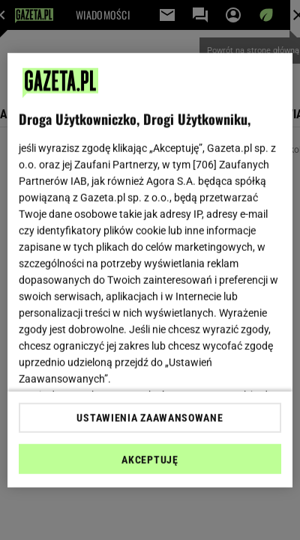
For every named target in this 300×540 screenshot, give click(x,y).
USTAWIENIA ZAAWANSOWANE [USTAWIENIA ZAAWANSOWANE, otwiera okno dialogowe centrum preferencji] (149, 418)
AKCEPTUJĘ (150, 460)
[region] (150, 270)
